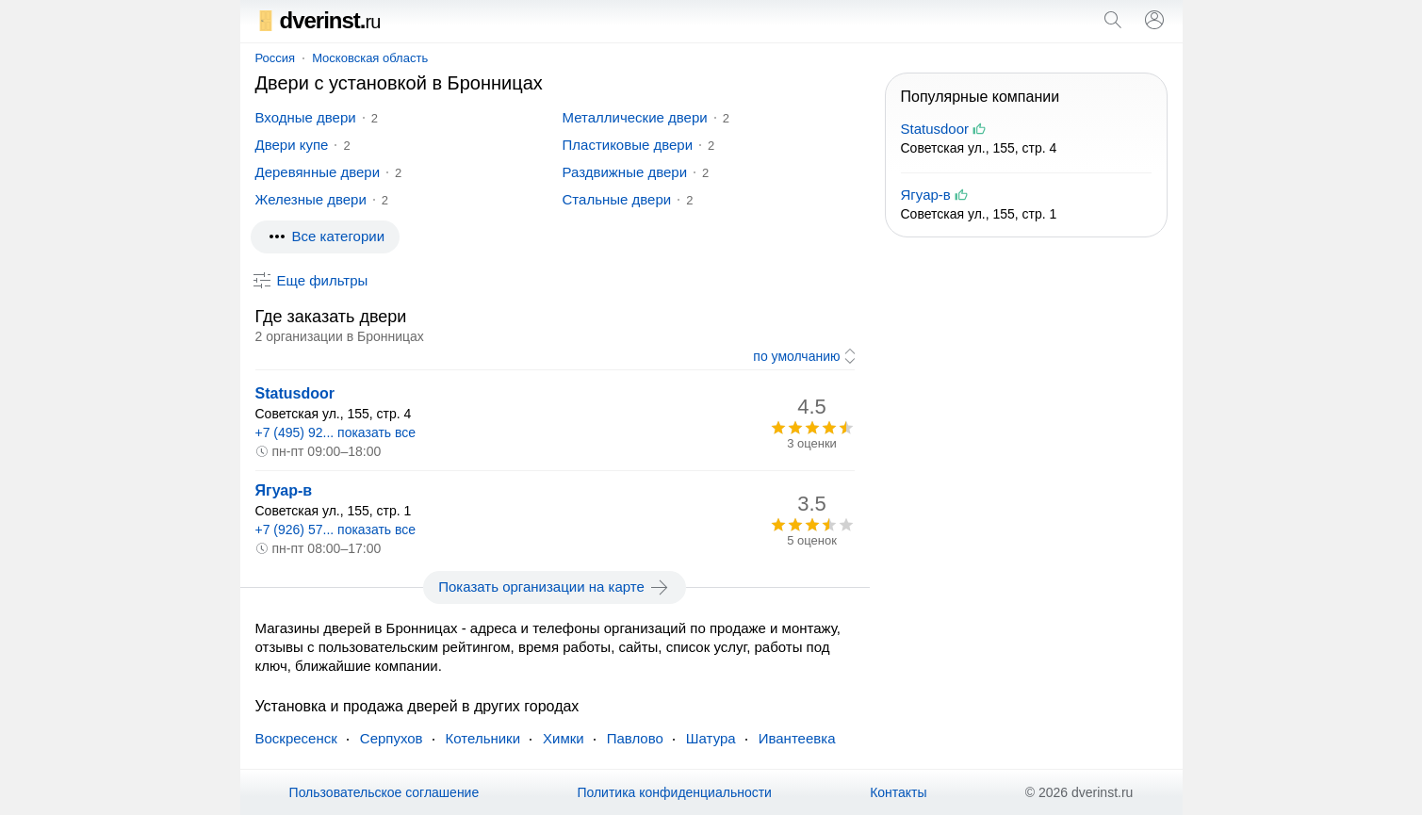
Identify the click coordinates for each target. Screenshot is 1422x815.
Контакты (898, 792)
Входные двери (305, 117)
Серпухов (391, 738)
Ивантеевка (797, 738)
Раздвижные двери (625, 172)
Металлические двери (635, 117)
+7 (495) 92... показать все (336, 432)
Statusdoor (295, 393)
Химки (563, 738)
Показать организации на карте (554, 587)
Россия (275, 58)
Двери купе (292, 145)
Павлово (635, 738)
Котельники (483, 738)
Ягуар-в (284, 490)
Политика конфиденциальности (674, 792)
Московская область (370, 58)
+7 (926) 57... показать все (336, 529)
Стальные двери (617, 199)
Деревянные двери (318, 172)
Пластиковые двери (628, 145)
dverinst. (318, 20)
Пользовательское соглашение (384, 792)
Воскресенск (296, 738)
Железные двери (311, 199)
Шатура (711, 738)
